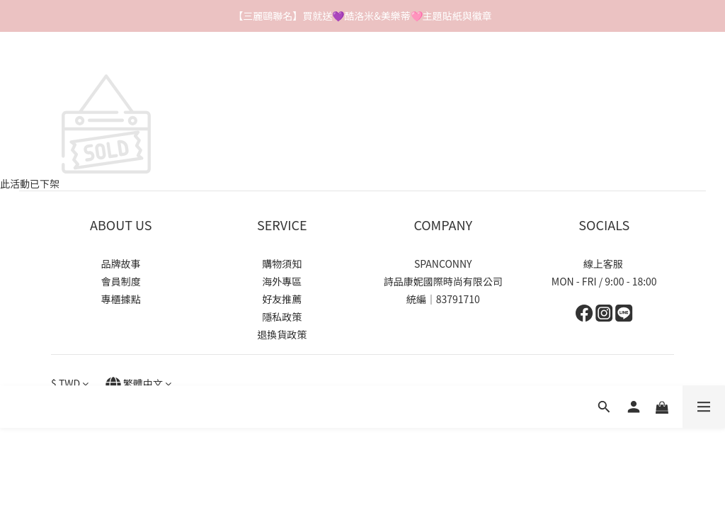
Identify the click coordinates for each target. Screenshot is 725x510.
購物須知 (282, 263)
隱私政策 (282, 317)
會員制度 (121, 281)
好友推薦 (282, 299)
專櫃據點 (121, 299)
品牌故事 (121, 263)
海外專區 (282, 281)
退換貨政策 (282, 334)
